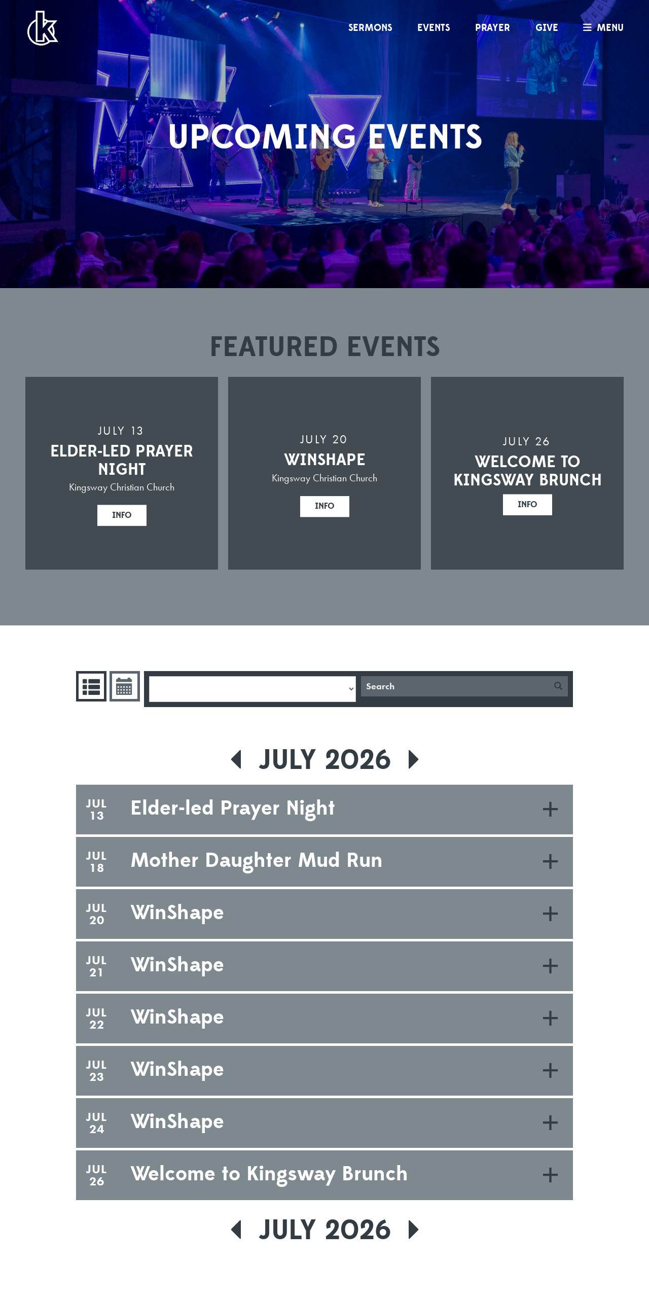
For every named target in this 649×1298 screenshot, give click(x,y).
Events (433, 28)
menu (601, 28)
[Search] (455, 686)
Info (122, 514)
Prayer (492, 28)
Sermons (370, 28)
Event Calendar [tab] (123, 686)
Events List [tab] (90, 686)
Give (546, 28)
